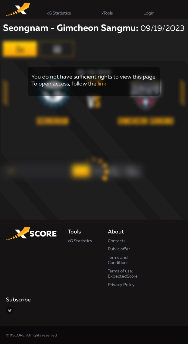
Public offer (119, 249)
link (102, 84)
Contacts (117, 241)
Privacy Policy (121, 285)
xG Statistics (80, 241)
